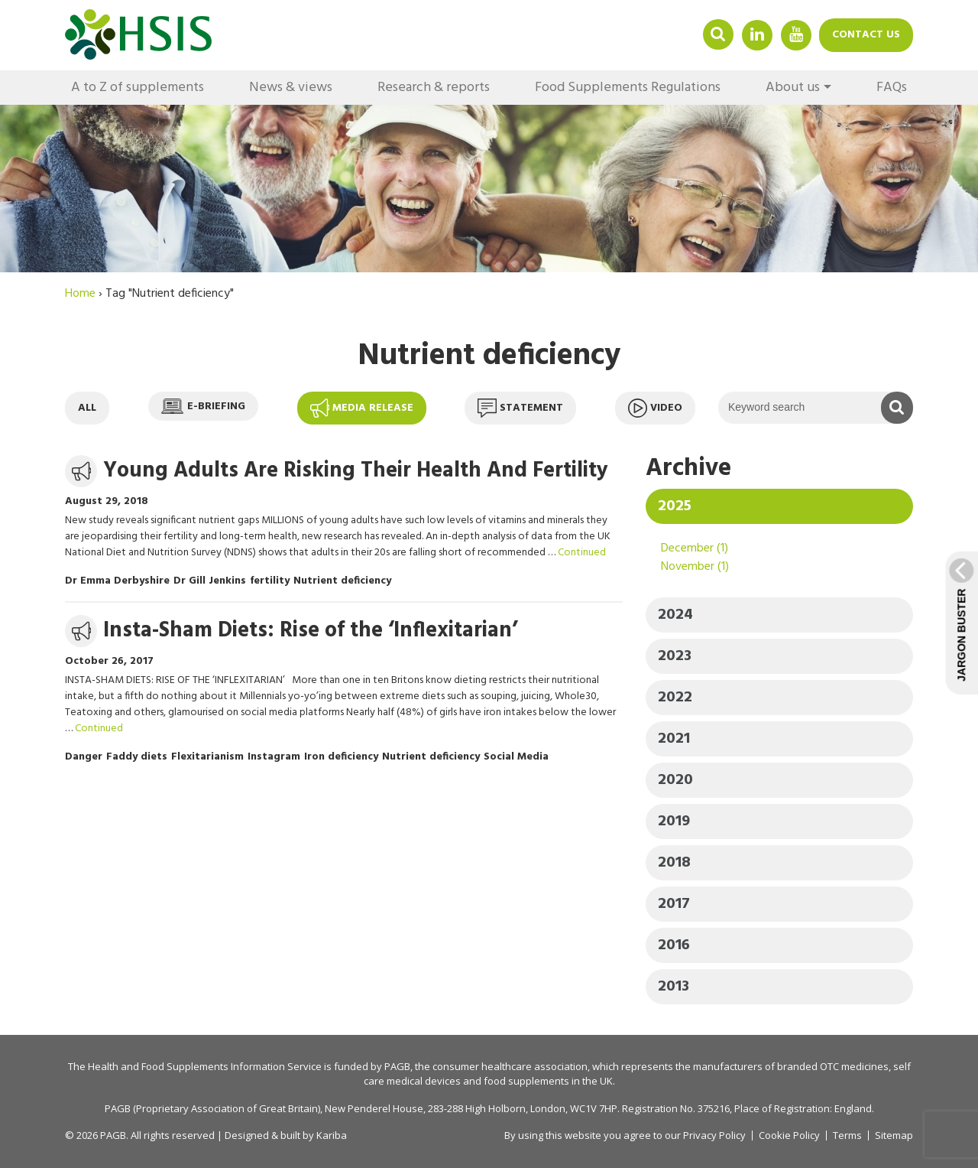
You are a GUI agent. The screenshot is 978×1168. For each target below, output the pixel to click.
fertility (270, 581)
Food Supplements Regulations (628, 87)
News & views (290, 87)
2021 (674, 739)
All (87, 408)
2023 (674, 656)
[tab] (779, 506)
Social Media (516, 757)
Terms (847, 1135)
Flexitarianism (207, 757)
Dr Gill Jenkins (209, 581)
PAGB (397, 1066)
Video (655, 408)
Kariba (331, 1135)
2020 (675, 780)
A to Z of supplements (137, 87)
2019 (674, 821)
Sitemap (894, 1135)
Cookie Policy (789, 1135)
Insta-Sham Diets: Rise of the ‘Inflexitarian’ (310, 630)
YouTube (796, 34)
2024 (675, 615)
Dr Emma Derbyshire (117, 581)
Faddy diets (136, 757)
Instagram (274, 757)
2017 (674, 904)
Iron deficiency (341, 757)
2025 (674, 506)
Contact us (866, 35)
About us (793, 87)
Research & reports (433, 87)
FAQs (891, 87)
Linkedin (757, 34)
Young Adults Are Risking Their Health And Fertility (355, 471)
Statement (520, 408)
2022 (675, 697)
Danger (83, 757)
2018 (674, 863)
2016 (674, 945)
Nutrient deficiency (342, 581)
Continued (582, 552)
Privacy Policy (714, 1135)
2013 (673, 986)
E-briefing (203, 406)
